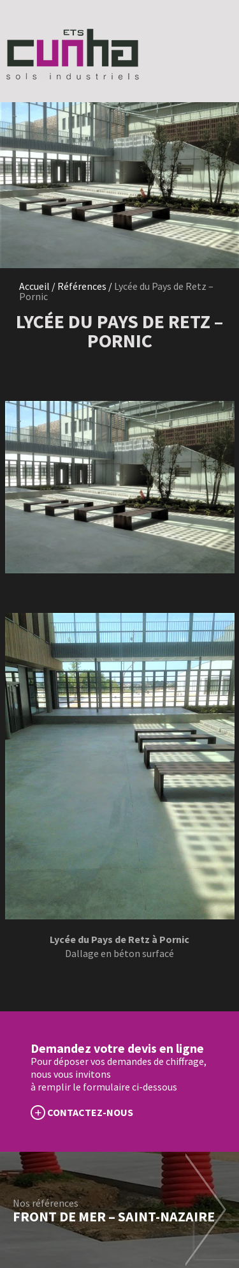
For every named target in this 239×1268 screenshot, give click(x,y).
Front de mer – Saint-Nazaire (114, 1216)
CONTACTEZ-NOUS (90, 1112)
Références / (84, 286)
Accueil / (38, 286)
